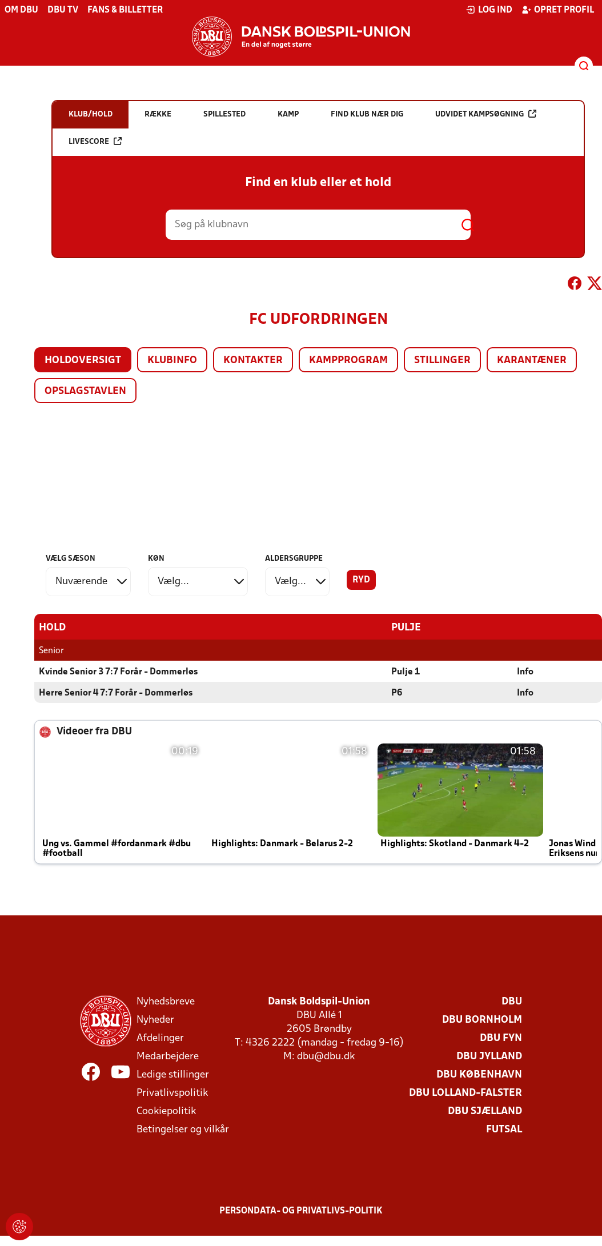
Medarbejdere (168, 1056)
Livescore (95, 141)
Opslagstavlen (85, 391)
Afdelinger (160, 1038)
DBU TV (62, 10)
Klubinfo (172, 360)
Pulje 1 (405, 672)
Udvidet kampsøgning (485, 114)
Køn (156, 558)
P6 (396, 693)
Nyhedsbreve (166, 1001)
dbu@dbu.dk (326, 1056)
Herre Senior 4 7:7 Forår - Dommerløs (115, 693)
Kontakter (253, 360)
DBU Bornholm (482, 1019)
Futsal (504, 1129)
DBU (511, 1001)
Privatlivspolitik (172, 1093)
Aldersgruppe (294, 558)
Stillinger (442, 360)
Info (525, 672)
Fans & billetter (125, 10)
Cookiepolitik (166, 1111)
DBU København (479, 1074)
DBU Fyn (501, 1038)
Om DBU (21, 10)
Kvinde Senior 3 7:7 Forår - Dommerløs (118, 672)
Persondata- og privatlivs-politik (301, 1211)
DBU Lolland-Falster (465, 1093)
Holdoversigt (83, 360)
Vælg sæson (70, 558)
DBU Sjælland (485, 1111)
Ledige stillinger (173, 1074)
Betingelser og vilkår (183, 1129)
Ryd (361, 580)
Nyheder (155, 1019)
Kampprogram (348, 360)
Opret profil (557, 10)
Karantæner (532, 360)
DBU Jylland (489, 1056)
